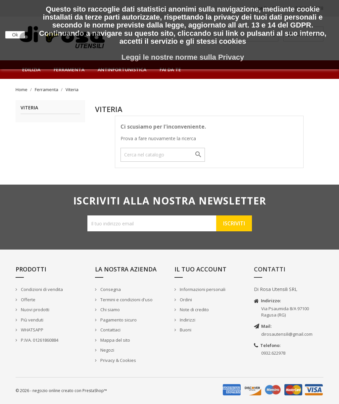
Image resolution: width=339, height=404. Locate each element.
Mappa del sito (114, 340)
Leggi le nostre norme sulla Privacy (182, 57)
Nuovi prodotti (34, 310)
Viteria (29, 108)
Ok (15, 34)
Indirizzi (187, 320)
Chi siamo (109, 310)
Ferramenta (69, 69)
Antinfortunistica (122, 69)
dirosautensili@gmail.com (287, 334)
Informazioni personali (202, 289)
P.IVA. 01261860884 (39, 340)
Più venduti (31, 320)
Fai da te (170, 69)
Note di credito (194, 310)
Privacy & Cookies (117, 360)
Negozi (106, 350)
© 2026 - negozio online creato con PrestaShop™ (61, 390)
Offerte (27, 300)
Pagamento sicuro (118, 320)
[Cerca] (163, 155)
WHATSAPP (31, 330)
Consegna (110, 289)
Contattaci (110, 330)
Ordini (185, 300)
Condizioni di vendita (41, 289)
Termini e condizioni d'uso (126, 300)
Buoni (185, 330)
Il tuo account (200, 269)
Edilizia (31, 69)
